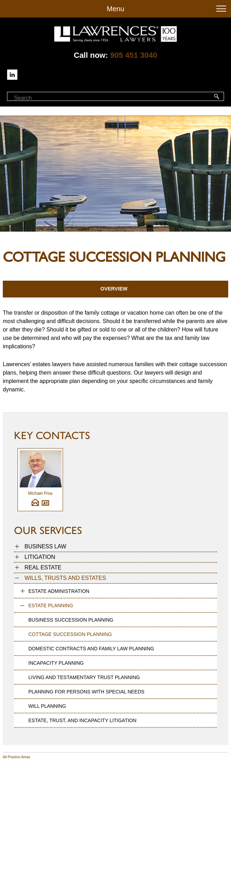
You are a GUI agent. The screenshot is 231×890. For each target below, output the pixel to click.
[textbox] (45, 98)
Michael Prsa (40, 493)
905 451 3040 (134, 55)
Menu (115, 9)
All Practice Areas (16, 757)
